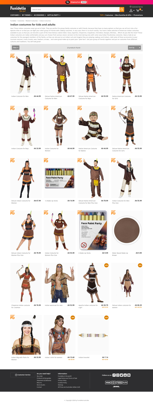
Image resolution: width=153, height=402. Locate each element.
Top (101, 15)
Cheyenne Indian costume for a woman (20, 305)
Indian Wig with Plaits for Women (20, 357)
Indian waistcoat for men (54, 304)
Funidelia (13, 21)
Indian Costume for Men (20, 95)
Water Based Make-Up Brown (120, 253)
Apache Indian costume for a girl (88, 305)
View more (16, 40)
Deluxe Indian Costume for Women (20, 200)
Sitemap (60, 383)
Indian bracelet (84, 356)
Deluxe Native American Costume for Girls (120, 148)
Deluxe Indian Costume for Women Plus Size (20, 253)
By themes (26, 15)
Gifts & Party (53, 15)
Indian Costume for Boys (20, 147)
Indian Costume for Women (52, 148)
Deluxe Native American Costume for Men (53, 96)
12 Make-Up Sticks (51, 199)
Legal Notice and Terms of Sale (67, 377)
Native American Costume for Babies (88, 148)
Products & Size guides (44, 377)
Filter (15, 46)
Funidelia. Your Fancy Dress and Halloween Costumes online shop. (18, 9)
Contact (39, 386)
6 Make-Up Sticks (85, 252)
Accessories (39, 15)
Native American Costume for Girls (121, 96)
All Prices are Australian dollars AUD (69, 386)
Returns (39, 381)
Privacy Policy (62, 379)
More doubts (41, 383)
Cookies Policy (62, 381)
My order (40, 375)
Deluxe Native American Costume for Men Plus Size (88, 200)
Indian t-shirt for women (53, 356)
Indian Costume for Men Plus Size (120, 200)
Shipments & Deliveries (44, 379)
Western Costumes (32, 21)
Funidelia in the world (64, 375)
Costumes (14, 15)
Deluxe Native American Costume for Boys (87, 96)
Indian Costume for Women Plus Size (52, 253)
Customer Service (22, 373)
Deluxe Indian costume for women (121, 305)
